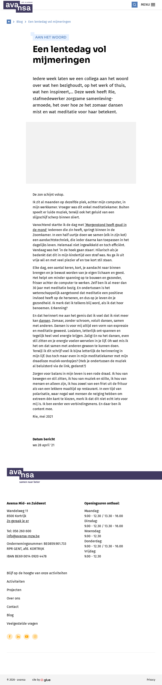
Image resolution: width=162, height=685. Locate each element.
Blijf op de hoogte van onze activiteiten (37, 573)
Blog (19, 22)
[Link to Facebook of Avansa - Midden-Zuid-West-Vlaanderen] (10, 637)
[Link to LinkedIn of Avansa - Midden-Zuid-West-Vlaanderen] (18, 637)
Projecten (14, 590)
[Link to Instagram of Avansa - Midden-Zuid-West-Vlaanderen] (35, 637)
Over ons (13, 598)
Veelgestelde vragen (22, 624)
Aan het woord (50, 37)
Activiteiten (16, 581)
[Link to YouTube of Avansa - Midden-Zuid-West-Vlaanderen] (27, 637)
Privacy (151, 679)
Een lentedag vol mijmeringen (49, 22)
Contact (13, 607)
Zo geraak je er (18, 521)
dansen (44, 321)
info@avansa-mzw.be (23, 536)
